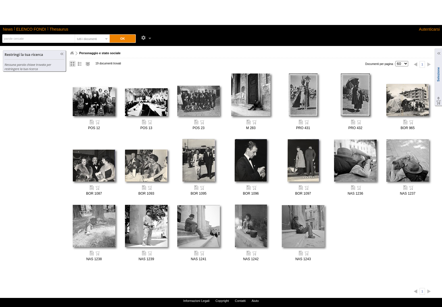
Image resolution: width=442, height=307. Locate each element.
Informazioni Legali (196, 300)
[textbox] (38, 39)
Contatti (240, 300)
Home (72, 53)
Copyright (222, 300)
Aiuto (255, 300)
